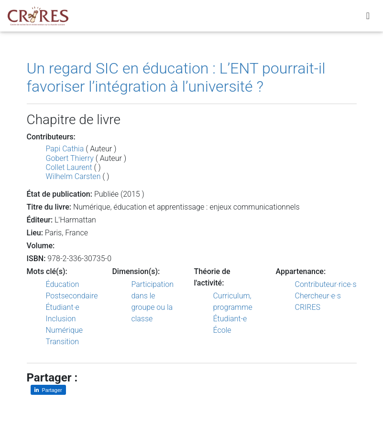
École (222, 330)
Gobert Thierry (70, 158)
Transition (62, 341)
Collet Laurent (69, 167)
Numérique (64, 330)
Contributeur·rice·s (326, 284)
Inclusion (61, 318)
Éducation (62, 284)
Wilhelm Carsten (73, 176)
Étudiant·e (62, 307)
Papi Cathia (65, 148)
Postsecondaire (72, 295)
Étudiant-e (230, 318)
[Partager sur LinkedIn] (48, 390)
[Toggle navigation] (368, 17)
